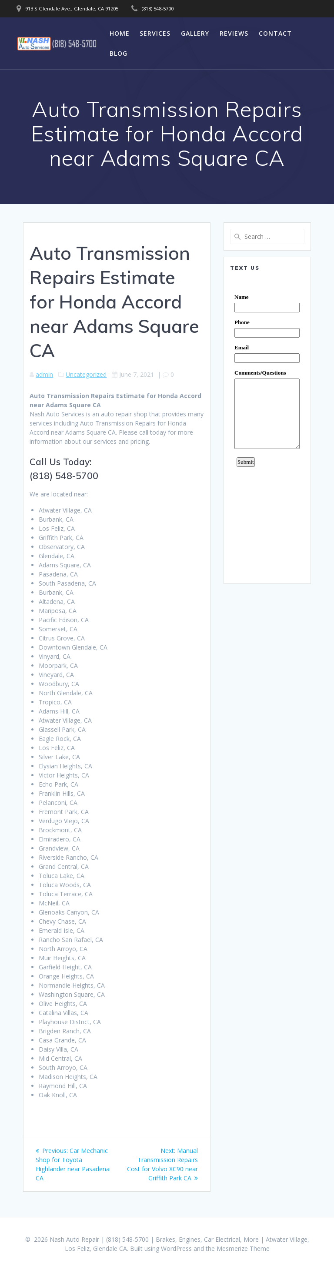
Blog (118, 53)
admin (44, 374)
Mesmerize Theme (243, 1248)
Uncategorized (86, 374)
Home (120, 33)
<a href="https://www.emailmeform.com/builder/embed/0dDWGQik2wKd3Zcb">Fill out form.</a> (267, 427)
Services (155, 33)
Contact (275, 33)
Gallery (195, 33)
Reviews (234, 33)
